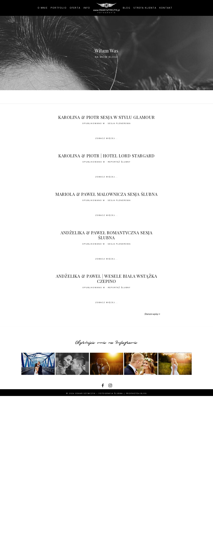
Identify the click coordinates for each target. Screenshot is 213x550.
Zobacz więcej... (106, 138)
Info (87, 8)
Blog (126, 8)
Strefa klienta (144, 8)
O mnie (43, 8)
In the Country (138, 97)
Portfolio (59, 8)
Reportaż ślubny (119, 162)
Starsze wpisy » (152, 314)
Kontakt (166, 8)
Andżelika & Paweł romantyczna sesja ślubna (106, 235)
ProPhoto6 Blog (136, 393)
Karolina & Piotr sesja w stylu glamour (106, 117)
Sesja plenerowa (119, 123)
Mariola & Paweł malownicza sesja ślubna (106, 194)
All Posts (71, 97)
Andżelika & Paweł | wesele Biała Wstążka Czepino (106, 278)
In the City (114, 97)
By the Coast (92, 97)
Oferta (75, 8)
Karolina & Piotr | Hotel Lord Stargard (106, 155)
